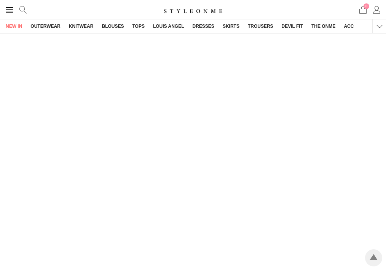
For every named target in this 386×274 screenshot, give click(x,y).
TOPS (138, 26)
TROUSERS (260, 26)
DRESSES (203, 26)
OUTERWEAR (45, 26)
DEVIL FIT (292, 26)
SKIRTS (231, 26)
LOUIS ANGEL (168, 26)
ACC (349, 26)
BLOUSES (113, 26)
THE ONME (323, 26)
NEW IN (14, 26)
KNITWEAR (81, 26)
